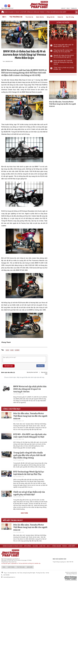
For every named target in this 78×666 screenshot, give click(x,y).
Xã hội (33, 12)
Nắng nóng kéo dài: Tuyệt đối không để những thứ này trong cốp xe (63, 62)
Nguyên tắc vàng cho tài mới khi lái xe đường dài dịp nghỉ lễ (64, 56)
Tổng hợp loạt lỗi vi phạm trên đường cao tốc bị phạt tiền (63, 51)
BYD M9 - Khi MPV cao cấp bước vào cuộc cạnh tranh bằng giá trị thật (29, 435)
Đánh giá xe (40, 17)
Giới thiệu (11, 567)
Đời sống (27, 12)
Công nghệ (50, 12)
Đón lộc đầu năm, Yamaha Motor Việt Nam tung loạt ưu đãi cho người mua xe (30, 416)
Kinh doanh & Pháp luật (14, 12)
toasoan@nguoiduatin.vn (9, 577)
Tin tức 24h (21, 567)
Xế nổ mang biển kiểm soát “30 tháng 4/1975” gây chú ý (63, 45)
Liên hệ (63, 8)
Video (57, 12)
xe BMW (17, 350)
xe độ (12, 350)
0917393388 (6, 575)
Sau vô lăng (70, 17)
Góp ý (68, 8)
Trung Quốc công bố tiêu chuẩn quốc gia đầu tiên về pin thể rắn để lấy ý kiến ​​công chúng (29, 455)
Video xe (60, 17)
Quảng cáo (74, 8)
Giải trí (39, 12)
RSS (4, 567)
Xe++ (44, 12)
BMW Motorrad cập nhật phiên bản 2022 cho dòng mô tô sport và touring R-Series (30, 389)
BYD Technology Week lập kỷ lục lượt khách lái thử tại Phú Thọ (28, 473)
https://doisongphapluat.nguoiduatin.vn (10, 559)
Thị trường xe (16, 17)
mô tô (7, 350)
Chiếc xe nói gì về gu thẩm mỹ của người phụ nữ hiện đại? (29, 493)
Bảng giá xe (50, 17)
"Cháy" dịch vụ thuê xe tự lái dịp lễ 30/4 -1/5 (64, 68)
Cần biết (62, 12)
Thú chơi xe (29, 17)
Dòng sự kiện (63, 22)
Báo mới (29, 567)
